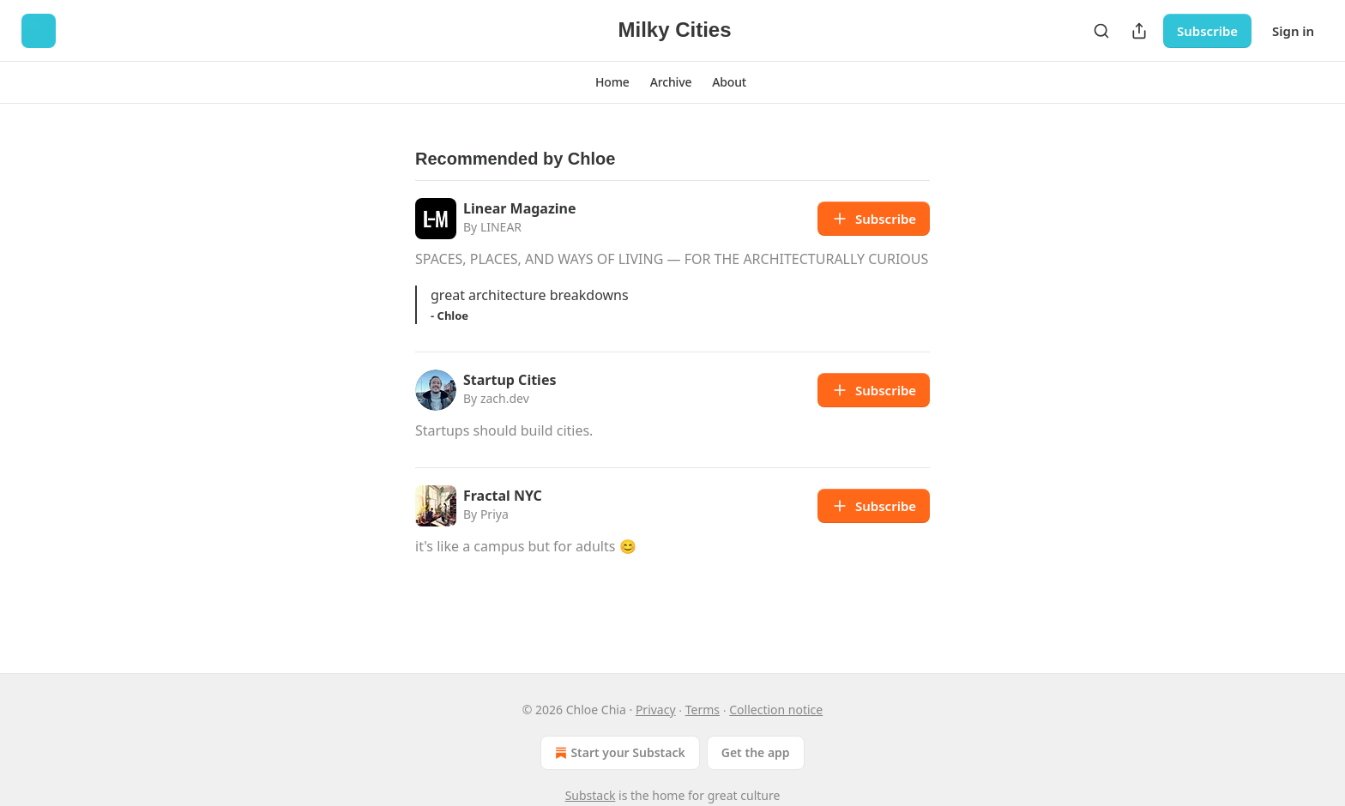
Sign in (1293, 30)
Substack (590, 795)
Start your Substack (618, 752)
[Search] (1101, 31)
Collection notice (776, 709)
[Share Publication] (1139, 31)
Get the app (755, 752)
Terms (702, 709)
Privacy (656, 709)
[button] (612, 82)
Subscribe (1207, 30)
